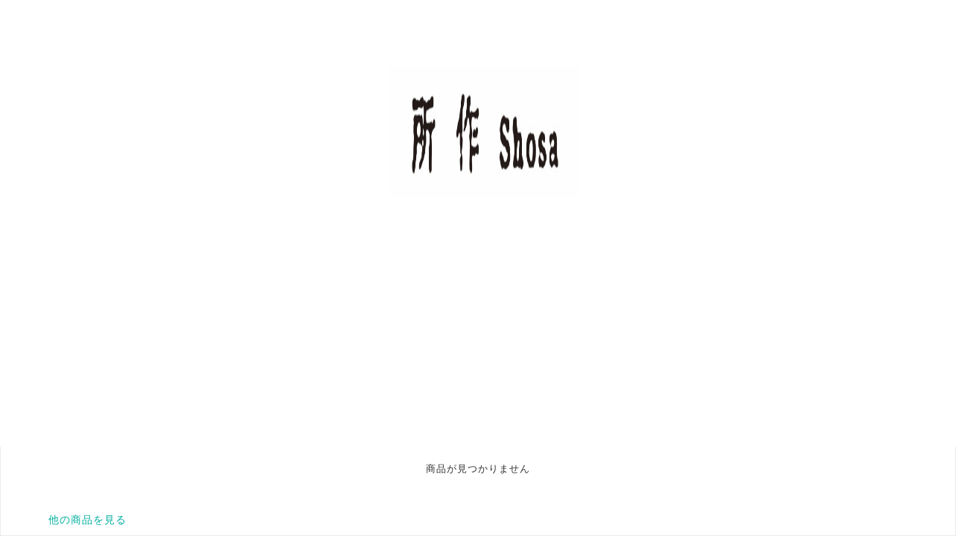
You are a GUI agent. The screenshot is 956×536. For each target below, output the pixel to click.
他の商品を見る (87, 520)
